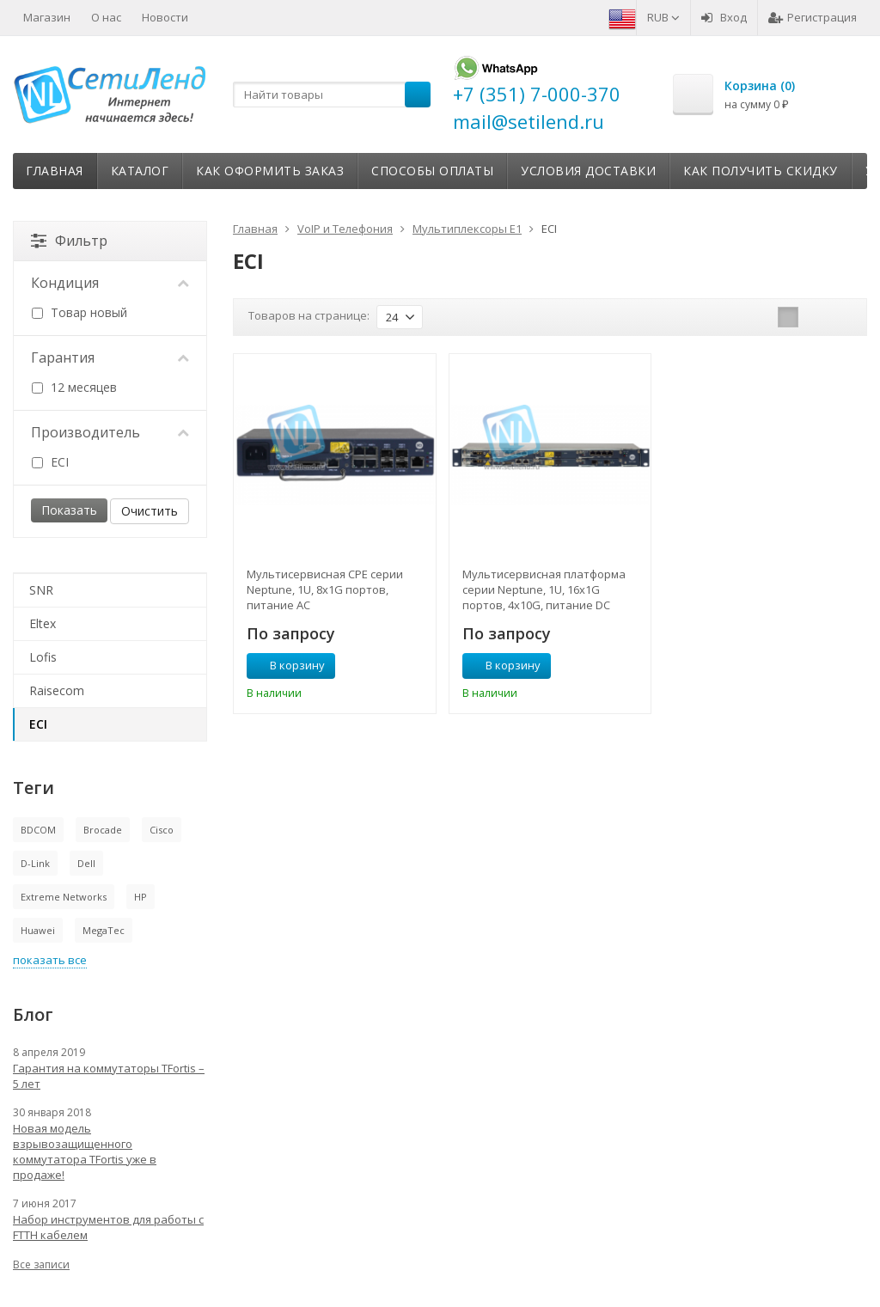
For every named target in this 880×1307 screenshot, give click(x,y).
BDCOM (38, 829)
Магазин (46, 17)
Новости (165, 17)
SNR (41, 590)
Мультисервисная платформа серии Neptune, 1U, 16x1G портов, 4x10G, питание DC (544, 589)
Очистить (149, 511)
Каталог (140, 170)
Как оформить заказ (270, 170)
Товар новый (79, 312)
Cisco (162, 829)
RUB (663, 17)
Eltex (42, 623)
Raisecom (56, 690)
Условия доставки (588, 170)
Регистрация (812, 17)
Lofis (43, 657)
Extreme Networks (64, 896)
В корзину (288, 665)
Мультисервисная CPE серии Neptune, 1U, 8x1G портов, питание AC (325, 589)
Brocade (102, 829)
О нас (106, 17)
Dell (86, 863)
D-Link (35, 863)
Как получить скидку (760, 170)
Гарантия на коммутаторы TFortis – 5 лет (109, 1075)
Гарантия (110, 357)
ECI (50, 462)
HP (140, 896)
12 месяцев (74, 387)
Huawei (38, 930)
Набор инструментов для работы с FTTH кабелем (108, 1227)
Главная (54, 170)
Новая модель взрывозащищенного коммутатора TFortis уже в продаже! (84, 1151)
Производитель (110, 432)
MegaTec (103, 930)
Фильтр (69, 240)
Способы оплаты (432, 170)
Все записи (41, 1264)
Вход (724, 17)
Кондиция (110, 282)
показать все (50, 960)
